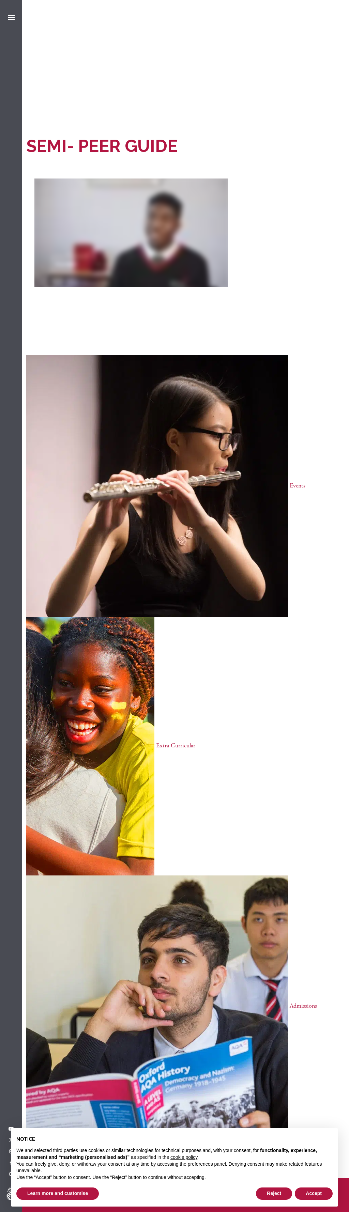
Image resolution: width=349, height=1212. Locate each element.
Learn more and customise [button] (57, 1193)
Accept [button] (314, 1193)
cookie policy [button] (183, 1157)
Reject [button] (274, 1193)
